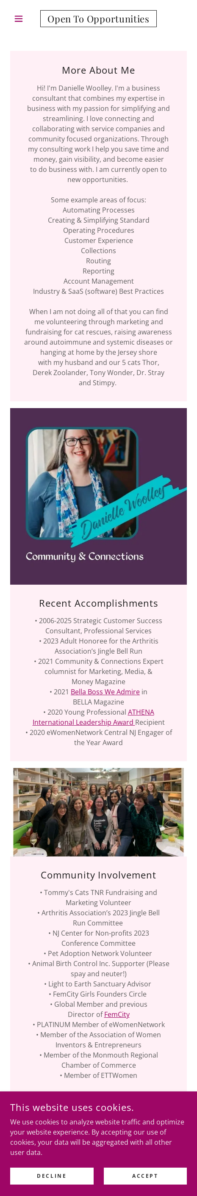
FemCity (117, 1014)
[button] (23, 18)
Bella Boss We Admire (105, 691)
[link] (99, 18)
